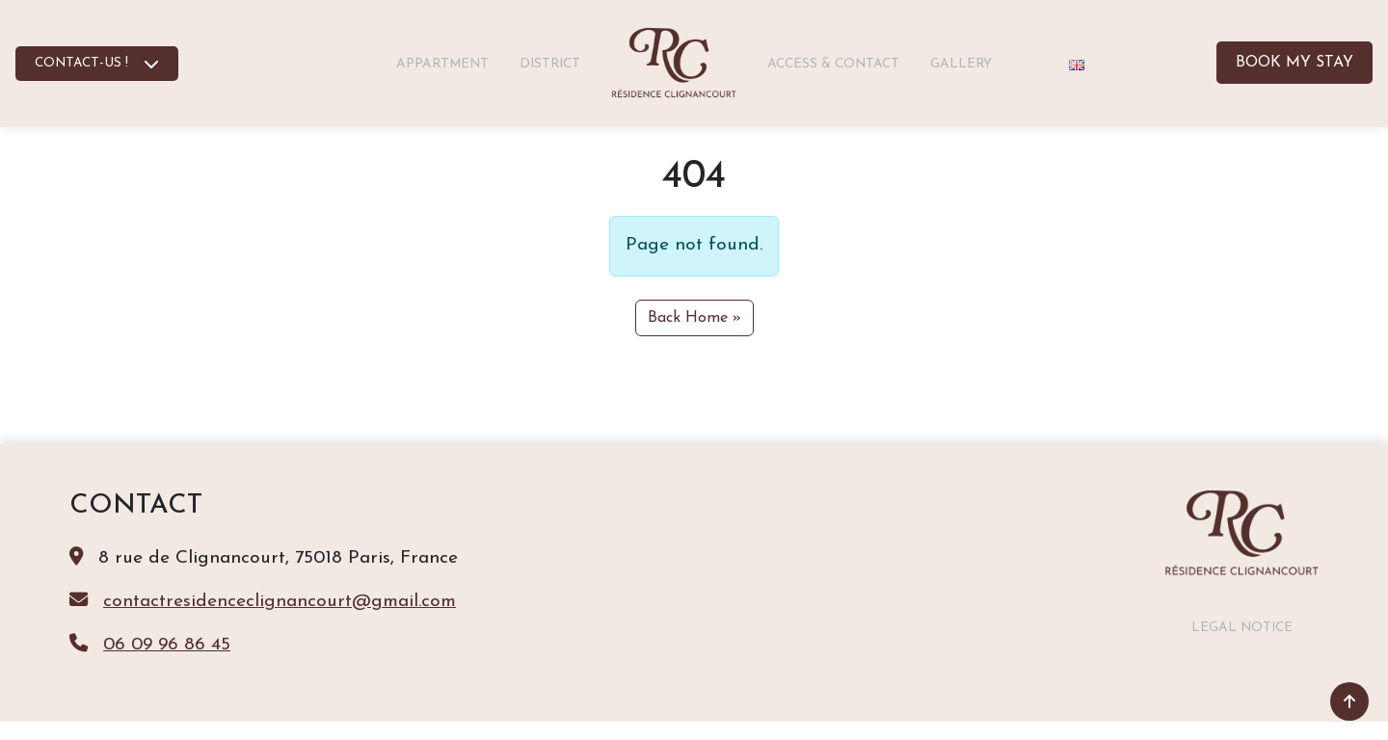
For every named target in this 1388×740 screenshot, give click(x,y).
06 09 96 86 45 (166, 645)
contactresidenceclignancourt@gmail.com (279, 602)
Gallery (961, 64)
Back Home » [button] (694, 318)
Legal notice (1242, 627)
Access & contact (833, 64)
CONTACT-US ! (81, 63)
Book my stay (1294, 62)
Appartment (442, 64)
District (550, 64)
